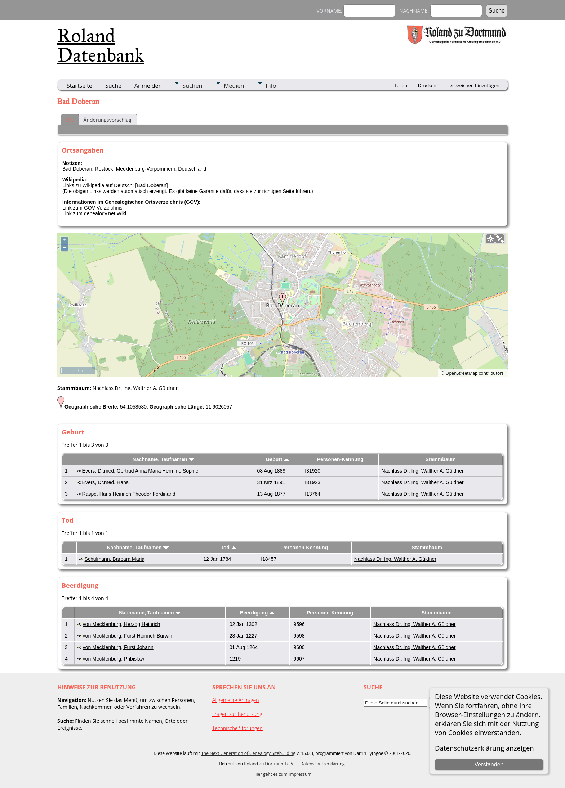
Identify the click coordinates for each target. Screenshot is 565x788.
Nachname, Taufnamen (163, 459)
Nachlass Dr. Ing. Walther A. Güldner (422, 471)
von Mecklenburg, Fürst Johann (118, 647)
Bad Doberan (151, 185)
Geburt (277, 459)
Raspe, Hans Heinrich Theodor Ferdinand (128, 494)
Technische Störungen (237, 728)
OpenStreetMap (461, 373)
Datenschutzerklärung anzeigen (484, 747)
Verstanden (488, 764)
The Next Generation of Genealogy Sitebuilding (248, 753)
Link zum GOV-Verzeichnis (92, 208)
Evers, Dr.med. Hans (105, 482)
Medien (234, 86)
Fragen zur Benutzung (237, 714)
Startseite (79, 86)
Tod (229, 547)
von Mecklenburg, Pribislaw (113, 659)
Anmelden (148, 86)
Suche (113, 86)
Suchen (192, 86)
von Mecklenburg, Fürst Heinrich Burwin (127, 636)
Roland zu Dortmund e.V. (269, 764)
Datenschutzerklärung (322, 764)
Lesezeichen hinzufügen (473, 85)
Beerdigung (257, 613)
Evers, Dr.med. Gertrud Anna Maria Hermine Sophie (140, 471)
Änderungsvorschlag (108, 119)
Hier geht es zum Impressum (283, 774)
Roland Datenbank (100, 45)
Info (271, 86)
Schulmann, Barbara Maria (115, 559)
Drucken (427, 85)
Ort (70, 119)
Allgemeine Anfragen (235, 700)
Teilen (400, 85)
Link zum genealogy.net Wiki (94, 213)
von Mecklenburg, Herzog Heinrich (121, 624)
